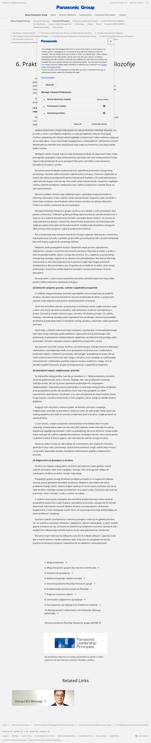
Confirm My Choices (99, 124)
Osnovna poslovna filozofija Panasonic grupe (94, 725)
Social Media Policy (86, 736)
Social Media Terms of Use (45, 736)
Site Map (15, 736)
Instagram (45, 731)
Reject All (77, 124)
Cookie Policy (114, 736)
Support (6, 736)
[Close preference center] (111, 41)
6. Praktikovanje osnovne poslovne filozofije (132, 725)
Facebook (7, 731)
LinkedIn (33, 731)
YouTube (18, 731)
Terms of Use (27, 736)
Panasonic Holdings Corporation (14, 3)
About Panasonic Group (20, 21)
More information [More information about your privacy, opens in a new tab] (48, 77)
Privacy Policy (101, 736)
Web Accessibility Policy (66, 736)
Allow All (50, 85)
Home (5, 725)
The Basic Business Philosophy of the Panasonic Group (54, 725)
